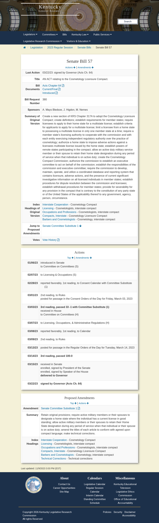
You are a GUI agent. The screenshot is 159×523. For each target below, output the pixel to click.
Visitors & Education (79, 41)
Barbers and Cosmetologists (58, 219)
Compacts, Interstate (54, 215)
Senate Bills (84, 47)
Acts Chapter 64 (53, 85)
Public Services (102, 34)
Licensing (47, 208)
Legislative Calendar (94, 484)
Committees (50, 34)
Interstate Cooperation (55, 204)
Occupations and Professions (59, 212)
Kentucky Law (80, 34)
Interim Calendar (95, 495)
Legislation (36, 47)
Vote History (51, 240)
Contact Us (64, 484)
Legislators (30, 34)
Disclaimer (130, 512)
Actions (70, 67)
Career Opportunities (64, 488)
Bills (65, 34)
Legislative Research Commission (42, 41)
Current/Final (51, 89)
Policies (107, 512)
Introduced (50, 93)
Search (128, 21)
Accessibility (129, 515)
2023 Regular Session (60, 47)
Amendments (86, 67)
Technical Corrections (53, 458)
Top (70, 257)
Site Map (64, 491)
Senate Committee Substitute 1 (62, 226)
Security (118, 512)
